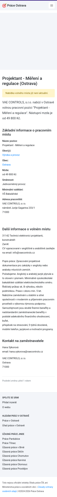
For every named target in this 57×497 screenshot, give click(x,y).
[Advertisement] (28, 41)
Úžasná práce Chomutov (15, 455)
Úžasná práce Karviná (14, 460)
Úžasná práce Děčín (13, 451)
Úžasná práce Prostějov (15, 468)
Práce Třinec (9, 443)
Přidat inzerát (9, 402)
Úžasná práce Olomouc (14, 464)
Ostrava (6, 164)
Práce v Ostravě (10, 420)
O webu (6, 407)
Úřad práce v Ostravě (13, 425)
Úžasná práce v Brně (13, 447)
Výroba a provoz (11, 155)
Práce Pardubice (11, 438)
